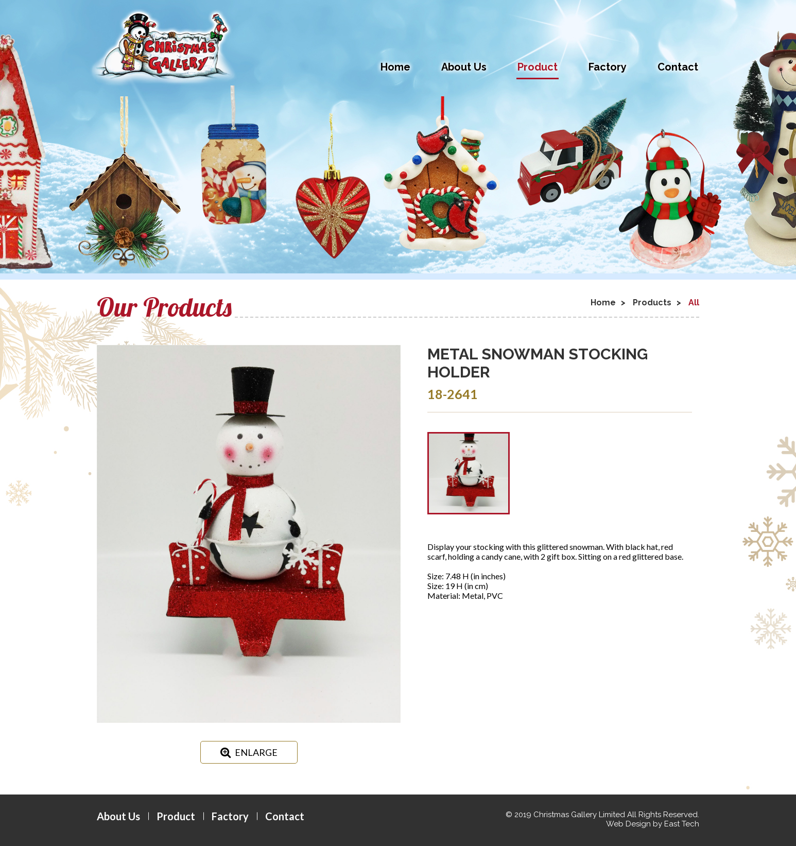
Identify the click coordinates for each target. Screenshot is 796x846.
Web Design (628, 823)
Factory (608, 67)
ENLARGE (249, 752)
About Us (464, 67)
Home (395, 67)
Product (537, 67)
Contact (677, 67)
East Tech (681, 823)
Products (652, 302)
